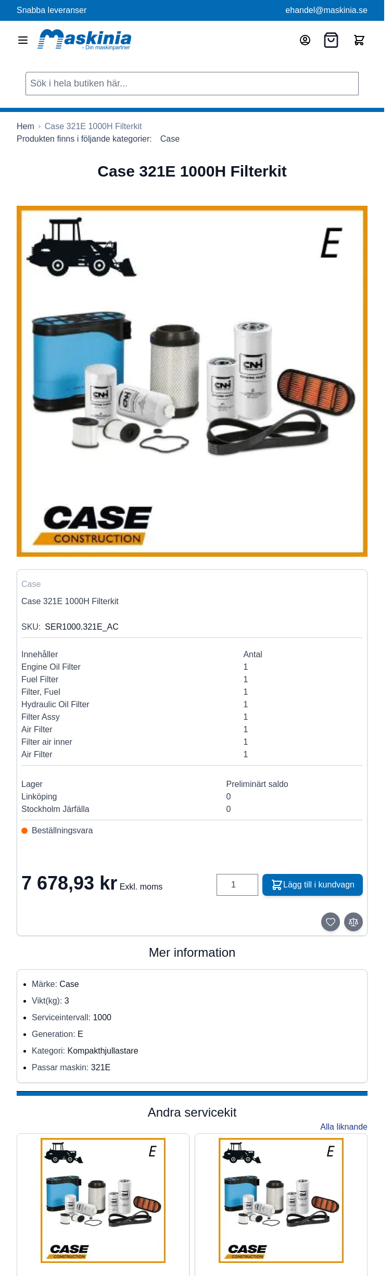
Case (170, 138)
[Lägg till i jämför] (353, 921)
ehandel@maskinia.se (326, 10)
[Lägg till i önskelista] (330, 921)
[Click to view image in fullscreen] (192, 381)
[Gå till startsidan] (25, 126)
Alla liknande (344, 1126)
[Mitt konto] (305, 40)
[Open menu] (23, 40)
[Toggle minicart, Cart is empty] (359, 40)
